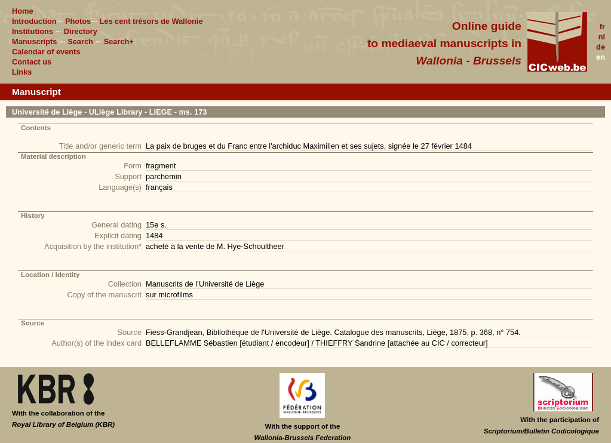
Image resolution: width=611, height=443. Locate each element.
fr (602, 26)
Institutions (32, 31)
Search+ (119, 41)
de (600, 46)
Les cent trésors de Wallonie (150, 21)
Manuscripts (34, 41)
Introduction (34, 21)
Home (22, 11)
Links (22, 71)
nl (601, 36)
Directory (80, 31)
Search (80, 41)
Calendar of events (46, 51)
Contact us (31, 61)
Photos (78, 21)
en (600, 57)
